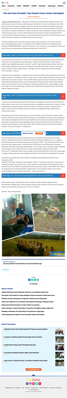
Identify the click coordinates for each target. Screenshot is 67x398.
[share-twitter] (32, 280)
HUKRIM (34, 6)
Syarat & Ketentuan (44, 387)
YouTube (41, 384)
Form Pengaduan (33, 389)
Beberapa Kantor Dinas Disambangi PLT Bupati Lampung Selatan (26, 329)
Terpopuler (11, 6)
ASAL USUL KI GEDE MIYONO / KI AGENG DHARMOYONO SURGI (25, 360)
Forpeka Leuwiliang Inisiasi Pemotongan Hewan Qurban (23, 337)
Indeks (19, 6)
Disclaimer (18, 387)
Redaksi (27, 387)
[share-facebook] (29, 280)
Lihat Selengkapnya (33, 369)
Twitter (37, 384)
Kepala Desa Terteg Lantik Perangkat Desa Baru (20, 345)
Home (3, 6)
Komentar (33, 283)
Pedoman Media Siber (56, 387)
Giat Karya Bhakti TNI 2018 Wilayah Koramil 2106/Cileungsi (22, 263)
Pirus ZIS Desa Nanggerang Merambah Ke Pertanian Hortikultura (32, 175)
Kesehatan (42, 6)
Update (39, 133)
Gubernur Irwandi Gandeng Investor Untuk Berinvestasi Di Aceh (32, 55)
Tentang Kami (34, 387)
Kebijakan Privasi (9, 387)
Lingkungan (52, 6)
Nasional (60, 6)
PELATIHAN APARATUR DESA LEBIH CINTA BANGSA (21, 353)
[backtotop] (33, 376)
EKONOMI (26, 6)
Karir (23, 387)
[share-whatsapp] (35, 280)
